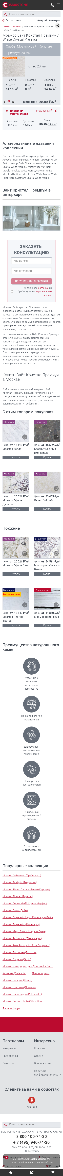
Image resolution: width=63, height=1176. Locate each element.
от (44, 111)
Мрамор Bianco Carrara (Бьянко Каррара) (26, 889)
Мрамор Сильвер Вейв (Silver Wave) (23, 1001)
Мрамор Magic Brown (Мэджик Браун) (24, 931)
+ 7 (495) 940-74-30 (31, 1142)
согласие (43, 287)
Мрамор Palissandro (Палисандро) (22, 938)
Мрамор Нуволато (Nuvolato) (19, 987)
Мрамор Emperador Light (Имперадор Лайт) (28, 917)
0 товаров (54, 20)
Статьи (38, 1055)
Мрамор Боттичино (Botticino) (19, 952)
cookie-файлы (38, 1159)
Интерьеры (9, 1048)
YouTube (31, 1102)
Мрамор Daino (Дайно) (15, 910)
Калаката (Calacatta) (14, 973)
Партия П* (16, 111)
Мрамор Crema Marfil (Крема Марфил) (25, 903)
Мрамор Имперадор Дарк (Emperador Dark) (28, 966)
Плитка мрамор (41, 973)
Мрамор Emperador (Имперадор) (21, 924)
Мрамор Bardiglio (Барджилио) (20, 882)
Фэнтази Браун (11, 1008)
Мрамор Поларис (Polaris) (17, 980)
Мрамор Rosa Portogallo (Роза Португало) (26, 945)
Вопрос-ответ (42, 1063)
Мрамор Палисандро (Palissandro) (22, 994)
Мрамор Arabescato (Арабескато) (22, 875)
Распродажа (10, 1055)
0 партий (42, 20)
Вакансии (8, 1063)
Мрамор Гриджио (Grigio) (17, 959)
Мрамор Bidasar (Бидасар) (18, 896)
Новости (39, 1048)
